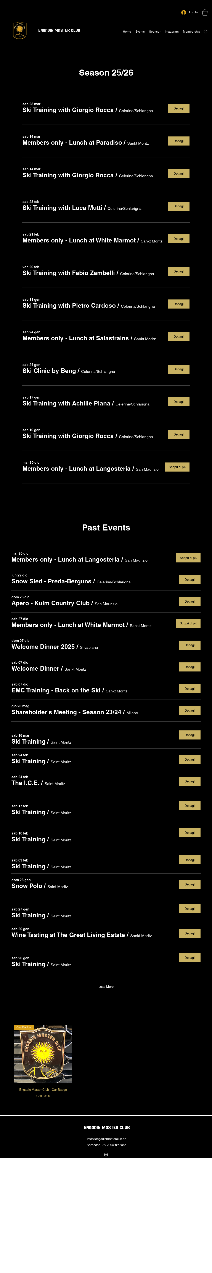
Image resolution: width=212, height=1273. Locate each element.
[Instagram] (205, 31)
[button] (204, 13)
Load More (106, 986)
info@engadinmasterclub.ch (106, 1139)
